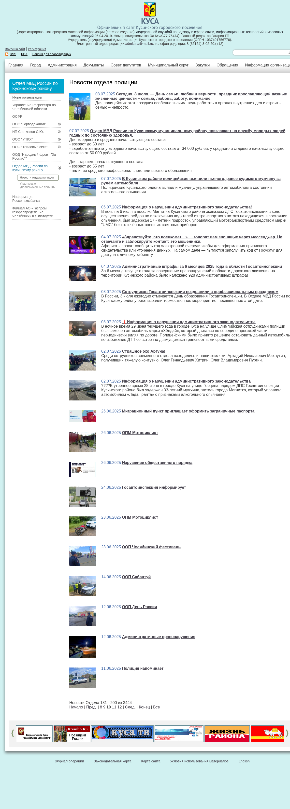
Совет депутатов (126, 65)
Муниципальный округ (168, 65)
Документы (94, 65)
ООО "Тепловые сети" (29, 147)
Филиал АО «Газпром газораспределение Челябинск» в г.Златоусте (32, 212)
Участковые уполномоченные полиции (38, 185)
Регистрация (37, 49)
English (244, 761)
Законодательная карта (112, 761)
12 (119, 707)
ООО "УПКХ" (22, 139)
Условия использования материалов (199, 761)
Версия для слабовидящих (51, 54)
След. (130, 707)
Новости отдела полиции (37, 177)
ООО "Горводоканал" (29, 124)
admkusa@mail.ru (139, 44)
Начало (76, 707)
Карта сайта (150, 761)
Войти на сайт (15, 49)
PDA (24, 54)
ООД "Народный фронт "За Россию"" (34, 156)
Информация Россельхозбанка (26, 199)
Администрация (62, 65)
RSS (13, 54)
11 (114, 707)
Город (35, 65)
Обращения (227, 65)
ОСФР (17, 116)
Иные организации (27, 97)
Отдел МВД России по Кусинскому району (30, 168)
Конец (144, 707)
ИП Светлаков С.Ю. (28, 132)
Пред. (91, 707)
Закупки (202, 65)
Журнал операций (69, 761)
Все (156, 707)
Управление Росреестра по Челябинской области (34, 107)
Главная (15, 65)
